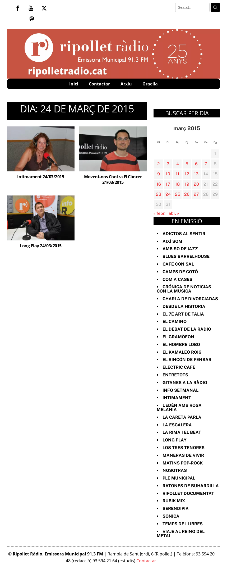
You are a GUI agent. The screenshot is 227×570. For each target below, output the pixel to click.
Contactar (99, 84)
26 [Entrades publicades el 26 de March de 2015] (186, 194)
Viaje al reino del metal (181, 533)
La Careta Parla (182, 417)
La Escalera (177, 424)
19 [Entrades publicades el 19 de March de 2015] (187, 184)
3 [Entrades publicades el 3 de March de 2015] (168, 163)
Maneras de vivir (183, 455)
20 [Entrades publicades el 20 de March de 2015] (196, 184)
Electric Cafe (179, 367)
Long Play (175, 440)
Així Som (172, 241)
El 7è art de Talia (183, 314)
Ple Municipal (179, 478)
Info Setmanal (180, 390)
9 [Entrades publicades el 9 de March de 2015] (158, 173)
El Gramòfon (178, 336)
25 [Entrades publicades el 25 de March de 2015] (177, 194)
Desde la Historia (184, 306)
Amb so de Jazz (180, 248)
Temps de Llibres (183, 523)
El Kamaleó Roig (182, 352)
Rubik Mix (174, 500)
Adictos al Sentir (184, 233)
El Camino (175, 321)
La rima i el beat (182, 432)
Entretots (175, 374)
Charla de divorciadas (190, 298)
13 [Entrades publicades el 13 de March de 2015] (196, 173)
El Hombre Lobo (181, 344)
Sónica (171, 516)
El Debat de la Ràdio (187, 329)
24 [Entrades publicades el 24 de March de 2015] (168, 194)
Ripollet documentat (188, 493)
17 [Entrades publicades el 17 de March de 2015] (168, 184)
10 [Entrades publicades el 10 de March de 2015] (168, 173)
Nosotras (175, 470)
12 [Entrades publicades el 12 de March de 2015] (187, 173)
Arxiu (126, 84)
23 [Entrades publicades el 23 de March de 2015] (158, 194)
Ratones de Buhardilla (191, 485)
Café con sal (178, 264)
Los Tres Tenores (184, 447)
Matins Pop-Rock (183, 463)
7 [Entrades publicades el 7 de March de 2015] (206, 163)
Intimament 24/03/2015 (40, 177)
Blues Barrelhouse (186, 256)
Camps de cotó (180, 271)
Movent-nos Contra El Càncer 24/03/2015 (113, 179)
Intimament (177, 397)
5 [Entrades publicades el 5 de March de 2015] (187, 163)
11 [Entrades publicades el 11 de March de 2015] (177, 173)
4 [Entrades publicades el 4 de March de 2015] (177, 163)
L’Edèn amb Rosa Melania (179, 407)
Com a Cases (177, 279)
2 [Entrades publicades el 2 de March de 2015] (158, 163)
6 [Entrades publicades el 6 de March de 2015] (196, 163)
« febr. (159, 213)
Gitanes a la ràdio (185, 382)
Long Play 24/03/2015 (40, 246)
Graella (150, 84)
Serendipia (176, 508)
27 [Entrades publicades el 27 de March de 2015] (196, 194)
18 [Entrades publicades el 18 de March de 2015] (177, 184)
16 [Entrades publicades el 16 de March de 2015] (158, 184)
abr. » (174, 213)
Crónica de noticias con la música (184, 289)
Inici (73, 84)
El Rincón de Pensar (187, 359)
